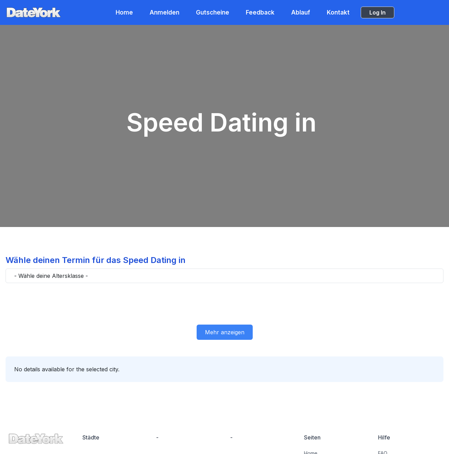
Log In (377, 12)
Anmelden (164, 12)
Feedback (260, 12)
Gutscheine (212, 12)
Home (124, 12)
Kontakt (338, 12)
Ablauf (300, 12)
